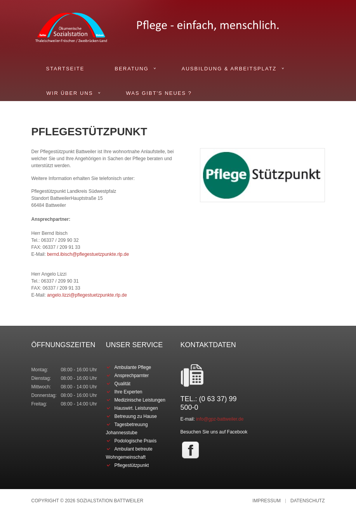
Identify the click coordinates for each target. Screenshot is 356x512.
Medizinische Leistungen (140, 400)
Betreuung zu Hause (136, 416)
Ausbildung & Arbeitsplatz (229, 69)
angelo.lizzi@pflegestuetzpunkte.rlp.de (87, 295)
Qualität (122, 383)
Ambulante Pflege (133, 367)
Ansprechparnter (132, 375)
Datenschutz (307, 501)
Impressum (266, 501)
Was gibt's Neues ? (159, 93)
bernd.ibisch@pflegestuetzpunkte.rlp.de (88, 254)
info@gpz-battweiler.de (219, 419)
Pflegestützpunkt (132, 465)
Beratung (131, 69)
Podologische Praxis (136, 441)
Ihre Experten (128, 392)
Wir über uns (70, 93)
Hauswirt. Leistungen (136, 408)
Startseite (65, 69)
